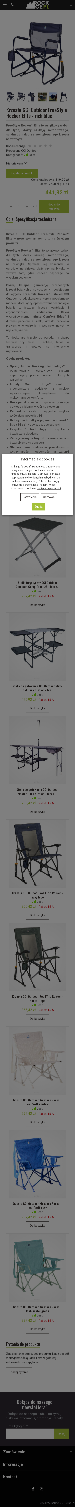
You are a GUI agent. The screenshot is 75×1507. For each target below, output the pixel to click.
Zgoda (38, 506)
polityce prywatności (49, 488)
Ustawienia (30, 497)
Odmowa (49, 497)
